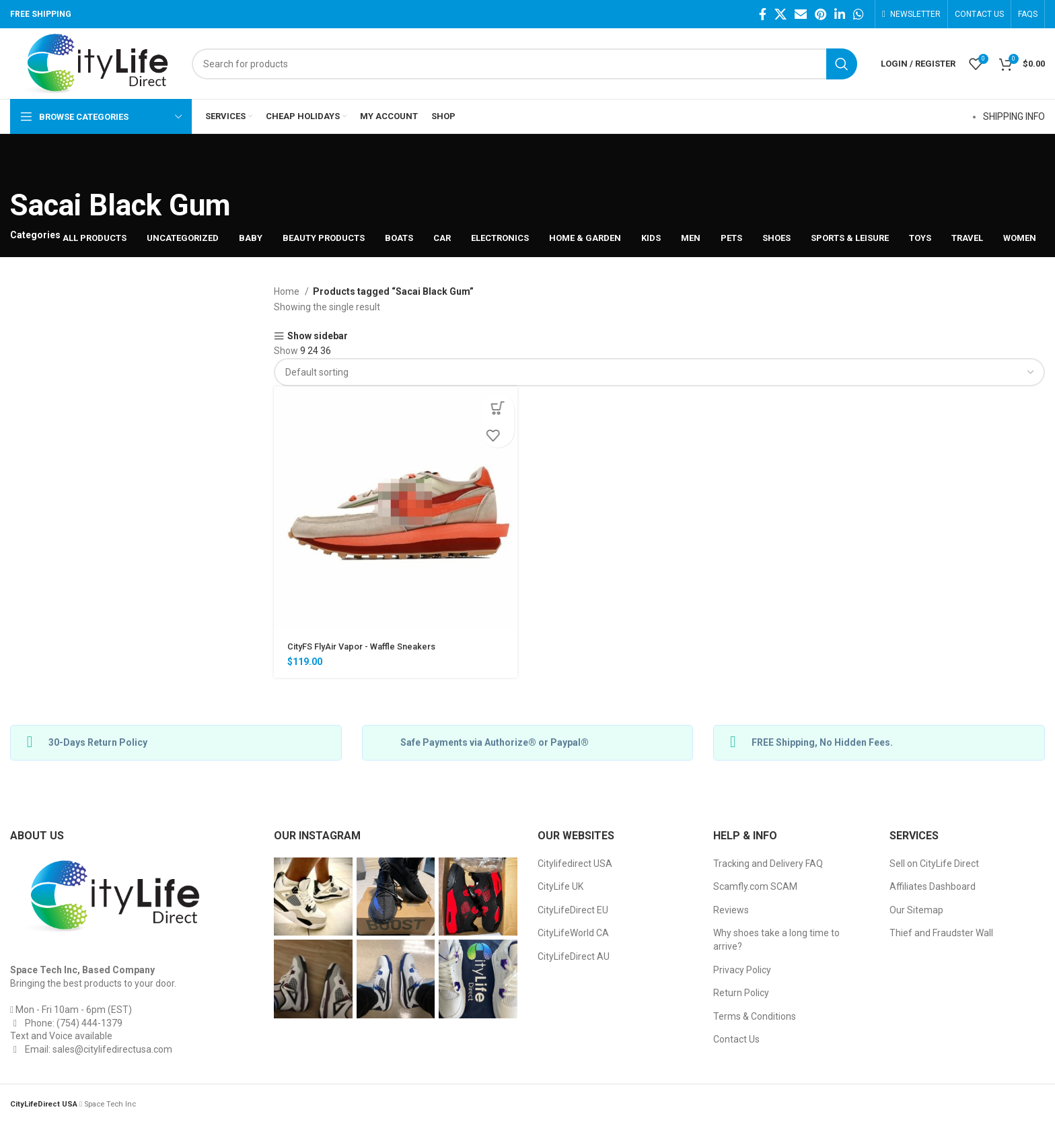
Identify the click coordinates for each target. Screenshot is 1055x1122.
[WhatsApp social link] (858, 14)
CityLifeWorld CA (573, 932)
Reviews (731, 910)
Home (287, 291)
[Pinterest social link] (820, 14)
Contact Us (736, 1039)
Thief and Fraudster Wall (941, 932)
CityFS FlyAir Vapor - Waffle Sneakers (368, 646)
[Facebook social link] (762, 14)
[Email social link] (801, 14)
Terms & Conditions (754, 1016)
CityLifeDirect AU (574, 956)
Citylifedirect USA (575, 863)
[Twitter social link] (780, 14)
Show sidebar (317, 336)
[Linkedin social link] (839, 14)
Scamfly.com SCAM (755, 886)
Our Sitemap (916, 910)
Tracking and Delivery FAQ (768, 863)
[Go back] (27, 164)
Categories (35, 235)
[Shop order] (659, 372)
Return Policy (741, 992)
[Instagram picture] (313, 896)
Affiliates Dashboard (932, 886)
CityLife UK (560, 886)
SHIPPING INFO (1014, 116)
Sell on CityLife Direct (934, 863)
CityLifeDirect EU (573, 910)
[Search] (524, 63)
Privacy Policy (742, 970)
